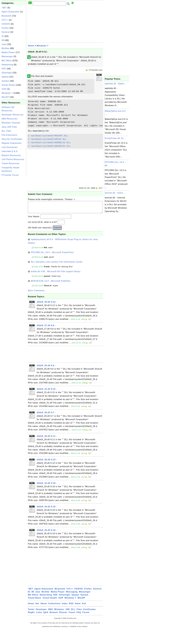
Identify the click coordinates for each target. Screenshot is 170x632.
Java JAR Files (9, 127)
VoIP (4, 89)
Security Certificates (12, 139)
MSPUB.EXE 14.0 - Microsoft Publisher (51, 283)
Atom (78, 606)
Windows (59, 612)
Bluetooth (6, 16)
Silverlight (7, 73)
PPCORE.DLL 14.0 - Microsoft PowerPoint (52, 255)
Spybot (5, 77)
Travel (72, 615)
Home (31, 46)
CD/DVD (6, 24)
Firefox (5, 28)
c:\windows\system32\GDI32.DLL (47, 139)
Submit (57, 230)
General (6, 32)
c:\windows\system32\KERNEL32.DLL (49, 142)
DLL (73, 612)
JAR (67, 612)
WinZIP (5, 97)
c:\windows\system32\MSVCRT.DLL (48, 135)
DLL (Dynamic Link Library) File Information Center (57, 264)
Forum (85, 615)
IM (3, 40)
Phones (63, 615)
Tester (31, 612)
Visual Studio (8, 85)
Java (4, 44)
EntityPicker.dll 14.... (115, 138)
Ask (84, 606)
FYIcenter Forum (10, 175)
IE (3, 36)
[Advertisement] (13, 215)
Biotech (54, 615)
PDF (4, 69)
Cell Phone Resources (13, 159)
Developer (41, 612)
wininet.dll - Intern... (115, 193)
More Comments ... (37, 293)
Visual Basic (34, 600)
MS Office (7, 61)
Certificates (89, 612)
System (5, 81)
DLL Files (6, 131)
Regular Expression (12, 143)
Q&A (45, 615)
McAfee (5, 48)
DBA (50, 612)
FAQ (79, 615)
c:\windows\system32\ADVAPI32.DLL (49, 146)
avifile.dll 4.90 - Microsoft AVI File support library (55, 274)
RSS (71, 606)
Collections (54, 606)
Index (65, 606)
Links (39, 615)
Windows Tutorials (11, 123)
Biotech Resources (11, 155)
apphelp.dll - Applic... (115, 84)
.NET (4, 8)
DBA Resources (10, 119)
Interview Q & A (9, 151)
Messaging (72, 594)
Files (79, 612)
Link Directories (10, 147)
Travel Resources (10, 163)
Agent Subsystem (10, 12)
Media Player (8, 52)
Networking (7, 65)
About (43, 606)
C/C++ (5, 20)
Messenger (7, 56)
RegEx (31, 615)
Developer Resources (12, 115)
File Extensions (9, 135)
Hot (37, 606)
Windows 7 (7, 93)
